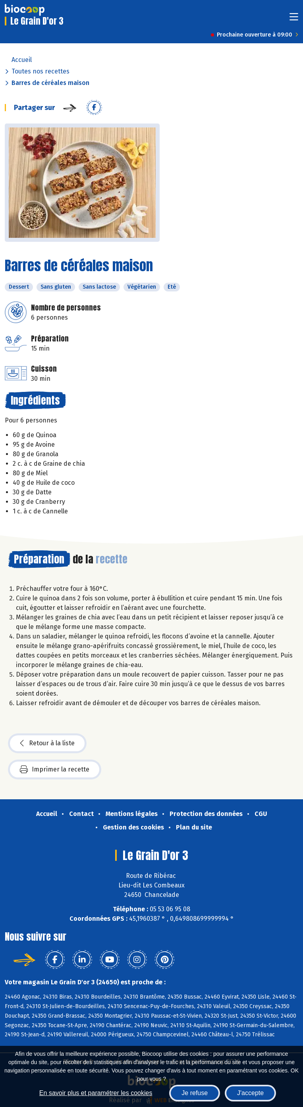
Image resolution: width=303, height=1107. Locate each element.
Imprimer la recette (54, 769)
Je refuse (194, 1093)
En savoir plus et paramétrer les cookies (95, 1093)
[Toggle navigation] (293, 19)
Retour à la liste (47, 743)
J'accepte (250, 1093)
